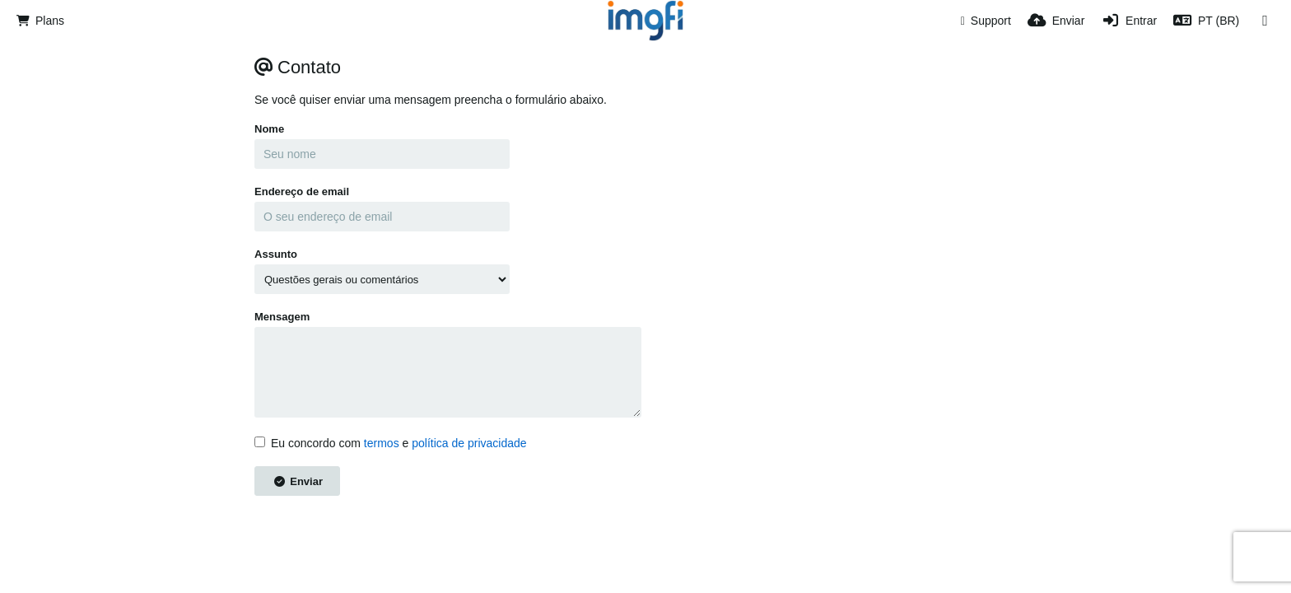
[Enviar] (1056, 20)
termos (381, 443)
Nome (269, 129)
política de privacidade (469, 443)
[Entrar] (1129, 20)
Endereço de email (301, 191)
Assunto (275, 254)
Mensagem (282, 317)
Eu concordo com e (390, 443)
